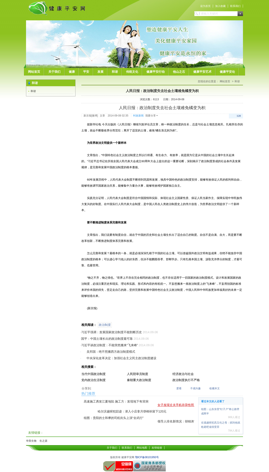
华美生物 (31, 440)
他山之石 (179, 71)
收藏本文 (214, 388)
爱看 (179, 388)
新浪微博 (115, 387)
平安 (86, 71)
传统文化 (132, 71)
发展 (100, 71)
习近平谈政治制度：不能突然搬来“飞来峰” (109, 345)
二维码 (121, 387)
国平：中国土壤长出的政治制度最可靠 (107, 338)
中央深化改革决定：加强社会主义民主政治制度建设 (121, 358)
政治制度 (105, 325)
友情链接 (157, 447)
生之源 (43, 440)
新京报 (87, 115)
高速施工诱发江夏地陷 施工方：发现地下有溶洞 (116, 401)
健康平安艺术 (202, 71)
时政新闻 (138, 115)
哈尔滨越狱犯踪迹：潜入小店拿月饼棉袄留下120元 (132, 411)
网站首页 (34, 71)
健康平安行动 (155, 71)
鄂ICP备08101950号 (147, 457)
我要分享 (151, 115)
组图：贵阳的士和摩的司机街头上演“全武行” (113, 418)
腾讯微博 (96, 387)
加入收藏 (220, 6)
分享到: (87, 388)
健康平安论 (227, 71)
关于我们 (54, 71)
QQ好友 (108, 387)
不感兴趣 (195, 388)
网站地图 (142, 447)
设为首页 (205, 6)
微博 (94, 115)
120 (239, 115)
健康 (72, 71)
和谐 (115, 71)
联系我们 (235, 6)
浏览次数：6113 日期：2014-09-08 (162, 99)
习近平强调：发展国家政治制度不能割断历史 (111, 332)
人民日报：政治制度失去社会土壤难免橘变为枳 (162, 91)
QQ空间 (102, 387)
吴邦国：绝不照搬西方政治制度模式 (111, 351)
